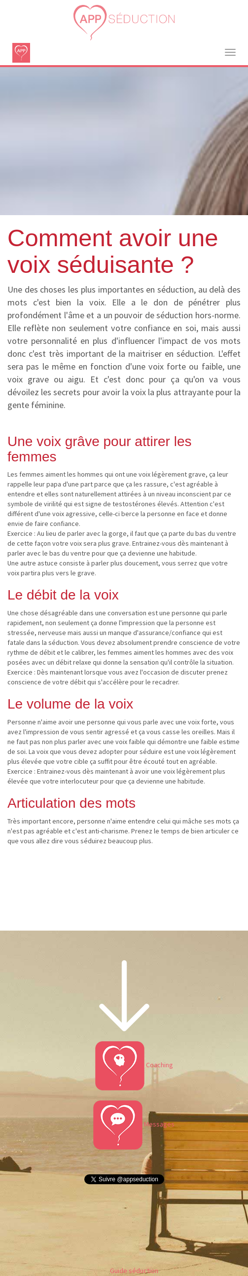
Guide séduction (134, 1270)
